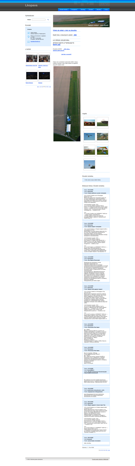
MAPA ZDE (56, 44)
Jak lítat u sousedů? (66, 54)
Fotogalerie (74, 9)
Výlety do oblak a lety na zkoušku (65, 30)
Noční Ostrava (29, 82)
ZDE (75, 35)
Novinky (99, 9)
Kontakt (91, 9)
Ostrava (40, 82)
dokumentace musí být (31, 65)
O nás (106, 9)
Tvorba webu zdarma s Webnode (100, 459)
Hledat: (29, 19)
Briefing (83, 9)
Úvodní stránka (64, 9)
